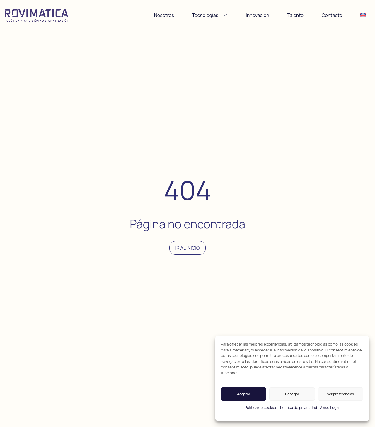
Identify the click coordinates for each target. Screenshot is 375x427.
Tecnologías (210, 15)
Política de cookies (261, 407)
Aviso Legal (330, 407)
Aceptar (243, 394)
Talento (295, 15)
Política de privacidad (298, 407)
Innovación (257, 15)
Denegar (292, 394)
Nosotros (164, 15)
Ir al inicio (187, 248)
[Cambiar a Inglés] (363, 15)
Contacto (332, 15)
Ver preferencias (340, 394)
